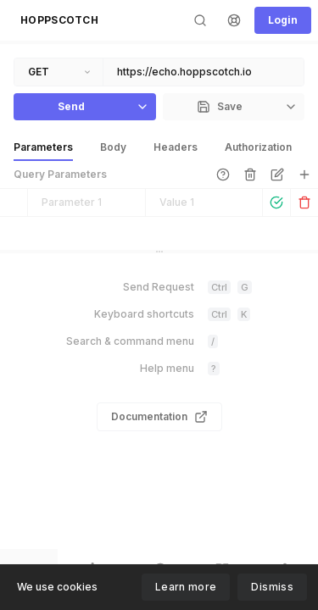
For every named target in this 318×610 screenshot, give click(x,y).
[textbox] (203, 71)
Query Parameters (60, 174)
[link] (223, 174)
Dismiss (272, 586)
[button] (59, 20)
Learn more (186, 586)
